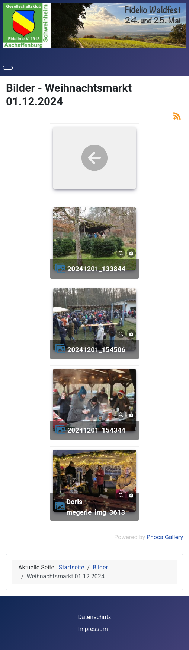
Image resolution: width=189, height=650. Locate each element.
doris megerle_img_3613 (95, 507)
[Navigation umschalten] (8, 68)
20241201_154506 (96, 350)
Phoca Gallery (165, 537)
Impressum (93, 628)
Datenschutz (94, 617)
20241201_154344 (96, 430)
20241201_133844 (96, 269)
